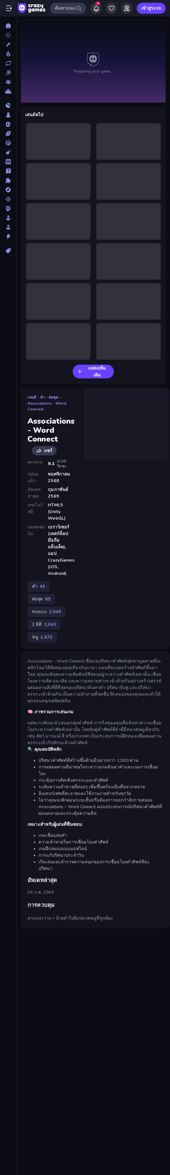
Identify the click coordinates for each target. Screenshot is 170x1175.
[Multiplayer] (8, 82)
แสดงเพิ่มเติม (91, 371)
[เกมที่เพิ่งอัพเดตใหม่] (8, 63)
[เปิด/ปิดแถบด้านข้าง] (8, 8)
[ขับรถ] (8, 143)
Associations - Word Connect (47, 406)
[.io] (8, 105)
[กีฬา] (8, 133)
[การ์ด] (8, 124)
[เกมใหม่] (8, 44)
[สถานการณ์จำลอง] (8, 218)
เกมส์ (32, 397)
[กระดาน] (8, 114)
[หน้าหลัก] (8, 25)
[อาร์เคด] (8, 227)
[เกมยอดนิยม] (8, 53)
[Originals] (8, 72)
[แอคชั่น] (8, 236)
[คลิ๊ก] (8, 152)
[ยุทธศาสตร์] (8, 208)
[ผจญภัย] (8, 189)
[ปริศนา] (8, 180)
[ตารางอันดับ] (8, 91)
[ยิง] (8, 199)
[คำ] (8, 161)
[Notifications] (96, 8)
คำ (42, 397)
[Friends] (126, 8)
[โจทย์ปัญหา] (8, 171)
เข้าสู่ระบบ (151, 8)
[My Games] (111, 8)
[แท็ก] (8, 250)
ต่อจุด (53, 397)
